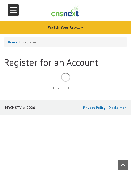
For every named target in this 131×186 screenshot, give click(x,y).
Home (12, 42)
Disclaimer (117, 107)
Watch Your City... (65, 27)
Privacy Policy (94, 107)
